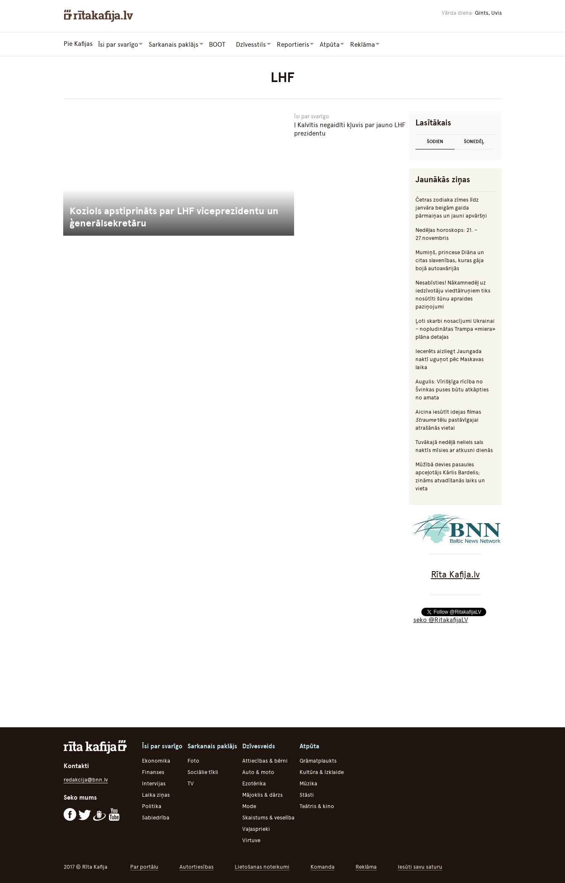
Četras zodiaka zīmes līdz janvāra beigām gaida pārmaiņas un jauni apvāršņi (451, 207)
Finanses (153, 772)
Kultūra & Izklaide (322, 772)
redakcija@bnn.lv (86, 779)
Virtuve (251, 840)
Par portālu (144, 866)
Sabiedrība (155, 817)
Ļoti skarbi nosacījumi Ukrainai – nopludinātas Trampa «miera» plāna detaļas (455, 328)
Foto (193, 760)
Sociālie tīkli (202, 772)
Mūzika (308, 783)
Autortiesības (196, 866)
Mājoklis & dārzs (262, 794)
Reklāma (366, 866)
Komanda (323, 866)
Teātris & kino (317, 806)
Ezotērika (254, 783)
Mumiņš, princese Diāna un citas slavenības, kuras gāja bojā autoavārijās (449, 260)
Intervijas (154, 783)
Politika (151, 806)
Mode (249, 806)
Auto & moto (258, 772)
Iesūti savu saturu (420, 866)
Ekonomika (156, 760)
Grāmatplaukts (318, 760)
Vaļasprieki (256, 828)
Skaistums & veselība (268, 817)
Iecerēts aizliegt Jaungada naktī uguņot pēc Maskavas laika (449, 359)
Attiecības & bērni (265, 760)
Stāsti (307, 794)
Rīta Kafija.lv (455, 574)
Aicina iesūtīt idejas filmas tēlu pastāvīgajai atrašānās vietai (448, 419)
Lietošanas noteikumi (262, 866)
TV (190, 783)
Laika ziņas (156, 794)
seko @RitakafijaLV (440, 619)
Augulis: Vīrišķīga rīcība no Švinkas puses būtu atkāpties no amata (452, 389)
